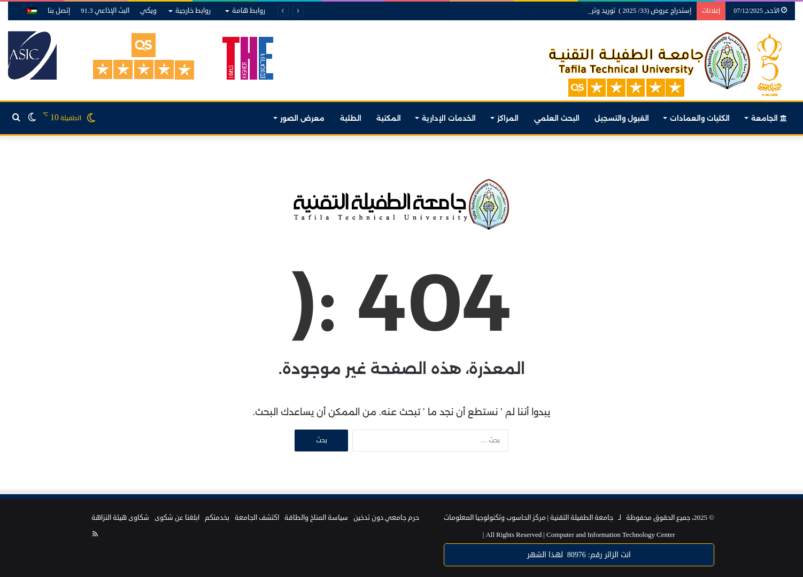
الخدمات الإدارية (449, 118)
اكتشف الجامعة (257, 518)
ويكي (148, 10)
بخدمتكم (217, 518)
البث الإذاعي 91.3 (105, 10)
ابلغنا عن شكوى (177, 518)
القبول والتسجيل (621, 118)
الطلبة (350, 118)
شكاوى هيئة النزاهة (120, 518)
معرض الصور (302, 118)
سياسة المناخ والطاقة (316, 518)
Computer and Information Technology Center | (579, 535)
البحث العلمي (557, 118)
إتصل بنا (59, 10)
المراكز (508, 118)
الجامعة (769, 118)
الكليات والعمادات (700, 118)
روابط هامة (248, 10)
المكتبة (388, 118)
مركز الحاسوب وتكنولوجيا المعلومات (495, 518)
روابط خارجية (193, 10)
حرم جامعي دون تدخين (386, 518)
